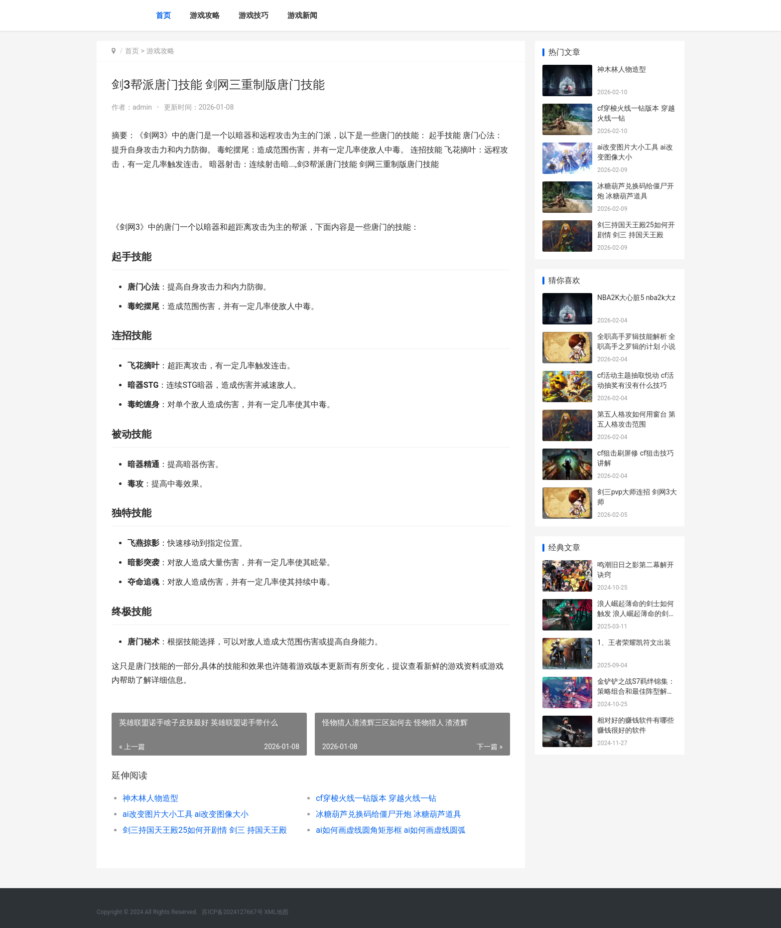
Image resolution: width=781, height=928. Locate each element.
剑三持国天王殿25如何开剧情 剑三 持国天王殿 (205, 830)
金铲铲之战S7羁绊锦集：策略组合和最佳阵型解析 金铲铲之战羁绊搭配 (636, 691)
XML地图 (276, 912)
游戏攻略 (205, 15)
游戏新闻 (302, 15)
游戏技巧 (253, 15)
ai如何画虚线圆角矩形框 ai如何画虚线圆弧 (391, 830)
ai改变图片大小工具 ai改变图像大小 (186, 814)
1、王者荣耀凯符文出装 (634, 642)
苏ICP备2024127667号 (232, 912)
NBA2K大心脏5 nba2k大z (636, 298)
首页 (163, 15)
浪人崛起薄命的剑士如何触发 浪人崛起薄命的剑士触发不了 (636, 613)
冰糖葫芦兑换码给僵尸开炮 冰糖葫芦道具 (388, 814)
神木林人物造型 (150, 798)
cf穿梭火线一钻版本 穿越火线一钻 (376, 798)
